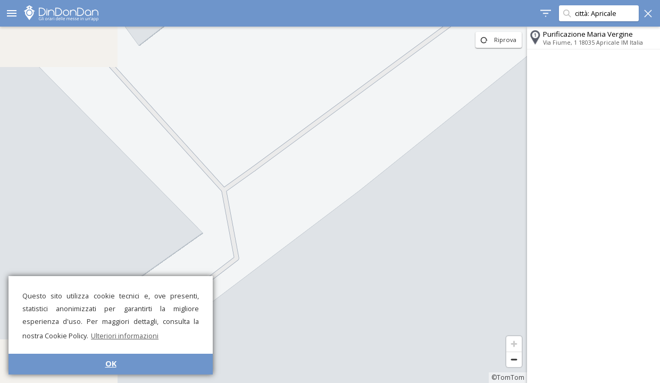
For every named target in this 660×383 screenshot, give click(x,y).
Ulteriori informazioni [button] (124, 335)
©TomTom (507, 377)
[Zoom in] (514, 344)
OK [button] (110, 364)
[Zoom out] (514, 359)
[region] (263, 205)
